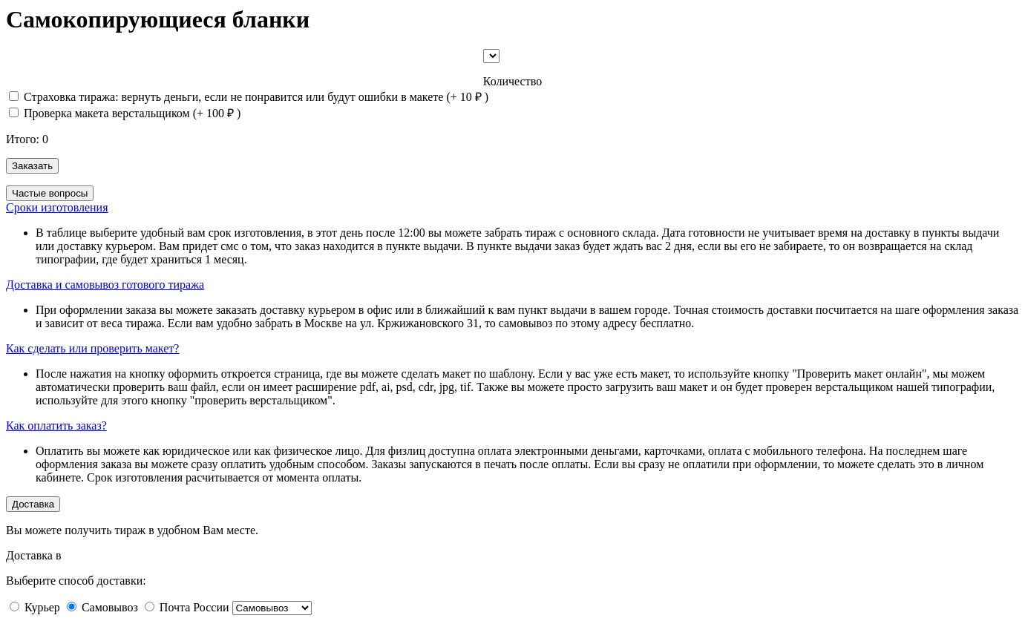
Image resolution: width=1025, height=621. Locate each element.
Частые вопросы (50, 193)
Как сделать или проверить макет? (92, 348)
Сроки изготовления (57, 207)
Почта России (194, 607)
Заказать (32, 165)
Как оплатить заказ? (56, 425)
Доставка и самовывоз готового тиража (105, 284)
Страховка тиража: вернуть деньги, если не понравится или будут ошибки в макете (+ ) (248, 97)
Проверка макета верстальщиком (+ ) (124, 113)
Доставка (33, 504)
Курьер (42, 607)
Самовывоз (110, 607)
